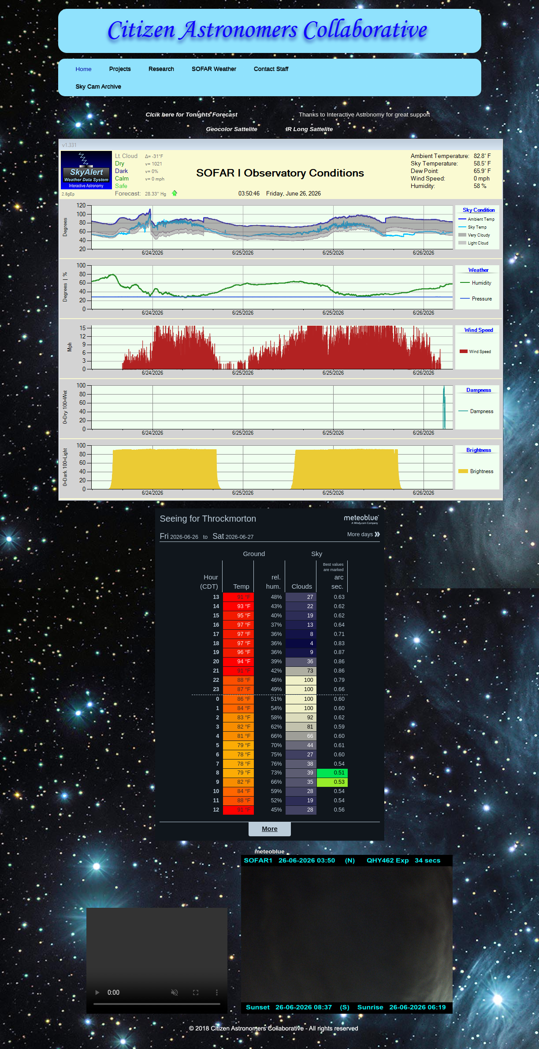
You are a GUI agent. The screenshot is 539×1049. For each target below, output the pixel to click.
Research (161, 69)
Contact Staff (271, 69)
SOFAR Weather (214, 69)
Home (84, 69)
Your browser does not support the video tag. (156, 961)
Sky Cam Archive (99, 86)
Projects (120, 69)
